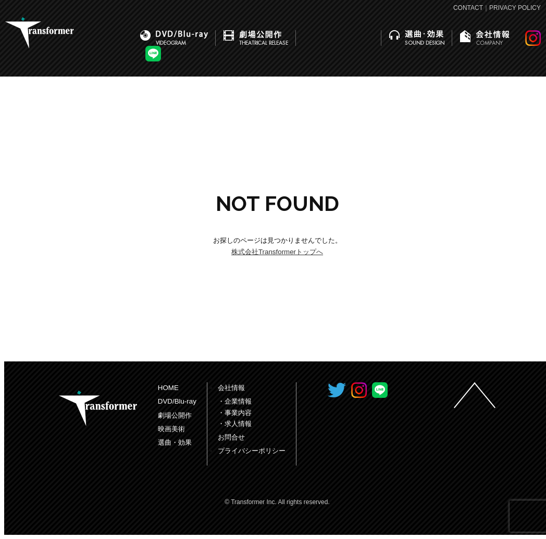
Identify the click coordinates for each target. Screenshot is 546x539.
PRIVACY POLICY (515, 7)
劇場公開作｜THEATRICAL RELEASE (256, 38)
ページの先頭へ (474, 395)
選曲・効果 (175, 442)
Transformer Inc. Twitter (337, 390)
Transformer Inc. (98, 408)
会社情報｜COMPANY (485, 38)
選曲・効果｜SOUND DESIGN (416, 38)
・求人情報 (235, 424)
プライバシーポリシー (252, 451)
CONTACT (468, 7)
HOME (168, 388)
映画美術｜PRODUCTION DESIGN (339, 38)
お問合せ (231, 437)
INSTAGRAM (533, 38)
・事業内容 (235, 413)
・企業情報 (235, 401)
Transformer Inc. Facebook (314, 390)
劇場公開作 (175, 415)
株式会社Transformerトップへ (277, 252)
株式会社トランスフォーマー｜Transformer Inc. (39, 32)
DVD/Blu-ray (177, 401)
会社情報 (231, 388)
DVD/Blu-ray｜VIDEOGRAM (174, 38)
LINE (153, 53)
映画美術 (171, 429)
